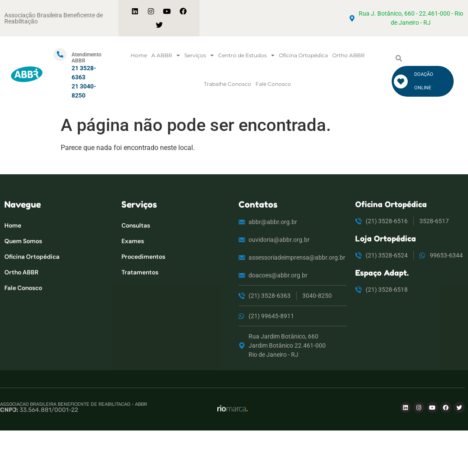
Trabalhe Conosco (227, 84)
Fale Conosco (273, 84)
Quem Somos (23, 266)
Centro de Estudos (246, 55)
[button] (399, 59)
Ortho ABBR (348, 55)
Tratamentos (139, 297)
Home (139, 55)
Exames (132, 266)
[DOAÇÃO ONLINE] (401, 81)
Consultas (135, 250)
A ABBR (165, 55)
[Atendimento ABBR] (59, 54)
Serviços (199, 55)
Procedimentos (143, 282)
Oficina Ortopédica (303, 55)
